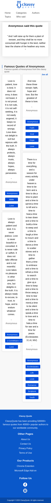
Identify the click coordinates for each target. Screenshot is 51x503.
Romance (32, 385)
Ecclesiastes (32, 366)
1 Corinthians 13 (14, 341)
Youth (32, 397)
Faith (32, 128)
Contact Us (25, 444)
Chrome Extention (25, 466)
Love (11, 205)
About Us (25, 439)
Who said (20, 17)
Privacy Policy (25, 448)
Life (32, 373)
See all (45, 74)
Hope (32, 140)
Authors (35, 13)
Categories (21, 13)
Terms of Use (25, 453)
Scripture (32, 391)
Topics (8, 17)
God (32, 134)
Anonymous (12, 193)
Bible (11, 199)
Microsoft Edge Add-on (26, 470)
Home (8, 13)
